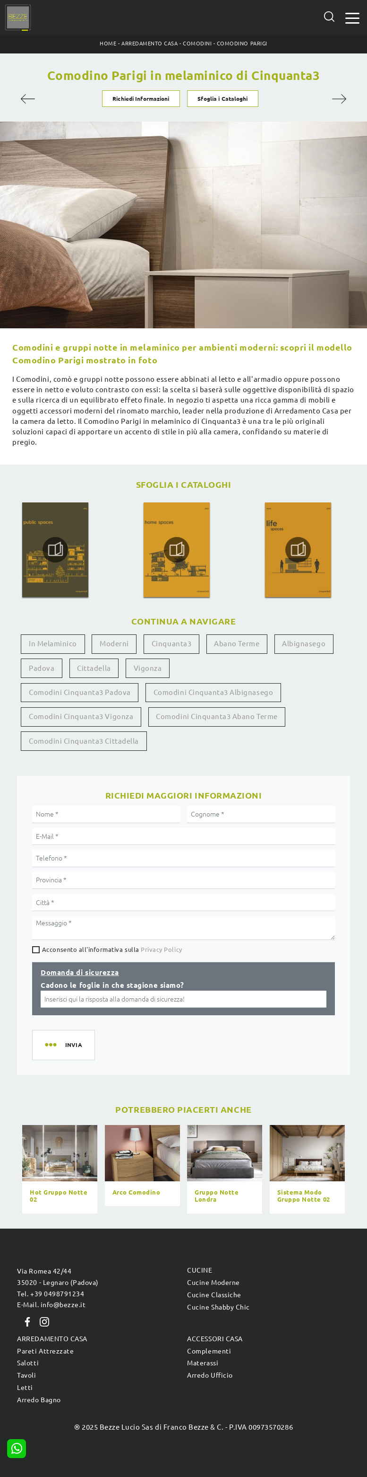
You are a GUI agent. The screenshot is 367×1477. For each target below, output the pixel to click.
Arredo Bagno (38, 1400)
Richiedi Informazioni (140, 99)
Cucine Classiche (214, 1295)
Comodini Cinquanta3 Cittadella (84, 741)
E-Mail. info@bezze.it (51, 1305)
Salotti (28, 1363)
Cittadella (94, 668)
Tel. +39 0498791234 (50, 1294)
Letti (25, 1387)
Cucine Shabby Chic (218, 1307)
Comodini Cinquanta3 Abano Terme (216, 716)
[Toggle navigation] (352, 17)
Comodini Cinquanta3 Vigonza (81, 716)
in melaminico (53, 644)
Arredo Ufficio (209, 1375)
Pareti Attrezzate (45, 1351)
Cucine (199, 1270)
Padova (41, 668)
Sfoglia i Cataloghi (222, 99)
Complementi (209, 1351)
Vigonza (148, 668)
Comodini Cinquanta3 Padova (80, 692)
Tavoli (26, 1375)
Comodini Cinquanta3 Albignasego (213, 692)
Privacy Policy (161, 949)
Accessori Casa (214, 1339)
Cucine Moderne (213, 1282)
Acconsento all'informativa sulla (112, 949)
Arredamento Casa (149, 43)
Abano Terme (236, 644)
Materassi (202, 1363)
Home (108, 43)
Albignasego (303, 644)
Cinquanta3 (171, 644)
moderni (114, 644)
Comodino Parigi (242, 43)
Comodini (197, 43)
